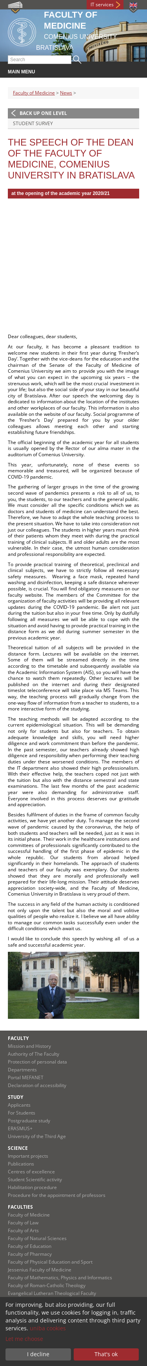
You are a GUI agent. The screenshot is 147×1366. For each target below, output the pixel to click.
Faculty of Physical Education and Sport (50, 1262)
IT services (102, 4)
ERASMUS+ (20, 1128)
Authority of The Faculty (33, 1054)
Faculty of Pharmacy (30, 1254)
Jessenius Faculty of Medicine (39, 1269)
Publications (21, 1163)
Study (15, 1097)
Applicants (19, 1105)
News (66, 92)
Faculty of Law (23, 1222)
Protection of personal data (37, 1061)
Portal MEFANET (26, 1077)
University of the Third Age (37, 1136)
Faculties (20, 1207)
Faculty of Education (29, 1246)
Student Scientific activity (35, 1179)
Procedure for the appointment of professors (56, 1195)
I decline (38, 1354)
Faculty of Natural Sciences (37, 1238)
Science (18, 1148)
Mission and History (29, 1046)
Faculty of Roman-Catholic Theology (46, 1285)
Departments (22, 1069)
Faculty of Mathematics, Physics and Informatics (60, 1277)
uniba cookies (48, 1328)
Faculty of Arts (23, 1230)
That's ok (106, 1354)
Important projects (28, 1156)
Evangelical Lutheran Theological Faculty (52, 1293)
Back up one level (43, 113)
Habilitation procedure (32, 1187)
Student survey (33, 123)
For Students (21, 1112)
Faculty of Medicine (34, 92)
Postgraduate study (29, 1120)
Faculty (18, 1038)
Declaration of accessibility (37, 1085)
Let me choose (24, 1338)
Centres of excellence (31, 1171)
